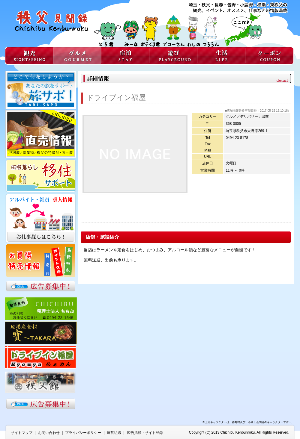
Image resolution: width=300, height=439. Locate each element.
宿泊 (125, 56)
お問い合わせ (49, 433)
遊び (173, 56)
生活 (221, 56)
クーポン (269, 56)
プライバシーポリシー (83, 433)
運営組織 (114, 433)
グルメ (77, 56)
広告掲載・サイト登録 (145, 433)
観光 (29, 56)
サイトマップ (21, 433)
